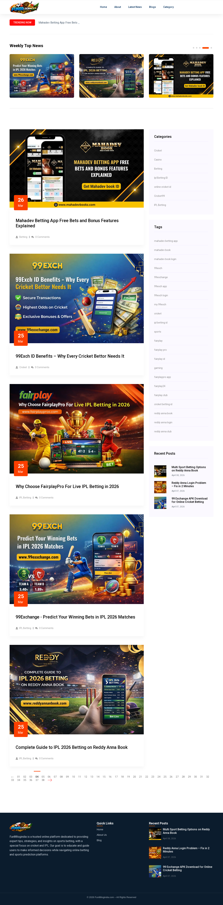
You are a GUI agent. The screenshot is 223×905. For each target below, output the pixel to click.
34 (18, 780)
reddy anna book (163, 413)
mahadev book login (165, 259)
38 (43, 780)
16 (110, 776)
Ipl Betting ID (161, 177)
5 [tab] (211, 48)
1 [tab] (193, 48)
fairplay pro (160, 349)
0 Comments (40, 237)
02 (24, 776)
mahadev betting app (166, 241)
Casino (158, 159)
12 (85, 776)
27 (177, 776)
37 (37, 780)
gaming (158, 368)
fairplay (158, 340)
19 (128, 776)
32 (207, 776)
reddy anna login (163, 422)
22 (146, 776)
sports (157, 331)
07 (55, 776)
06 (49, 776)
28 (183, 776)
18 (122, 776)
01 (18, 776)
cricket (158, 313)
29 (189, 776)
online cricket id (162, 186)
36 (30, 780)
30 (195, 776)
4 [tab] (205, 48)
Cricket (21, 367)
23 (152, 776)
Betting (21, 237)
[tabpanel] (42, 76)
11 (79, 776)
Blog (99, 840)
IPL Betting (23, 497)
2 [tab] (196, 48)
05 (43, 776)
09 (67, 776)
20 (134, 776)
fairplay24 (159, 386)
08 (61, 776)
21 (140, 776)
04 (37, 776)
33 (12, 780)
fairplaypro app (162, 377)
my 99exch (160, 304)
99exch (158, 268)
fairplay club (161, 395)
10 (73, 776)
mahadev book (162, 250)
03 (30, 776)
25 (165, 776)
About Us (102, 834)
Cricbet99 (159, 196)
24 (158, 776)
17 (116, 776)
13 (91, 776)
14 (98, 776)
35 (24, 780)
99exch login (161, 295)
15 (104, 776)
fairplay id (159, 358)
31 (201, 776)
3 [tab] (200, 48)
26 (171, 776)
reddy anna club (163, 431)
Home (100, 829)
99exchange (161, 277)
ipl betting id (160, 322)
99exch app (160, 286)
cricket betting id (163, 404)
